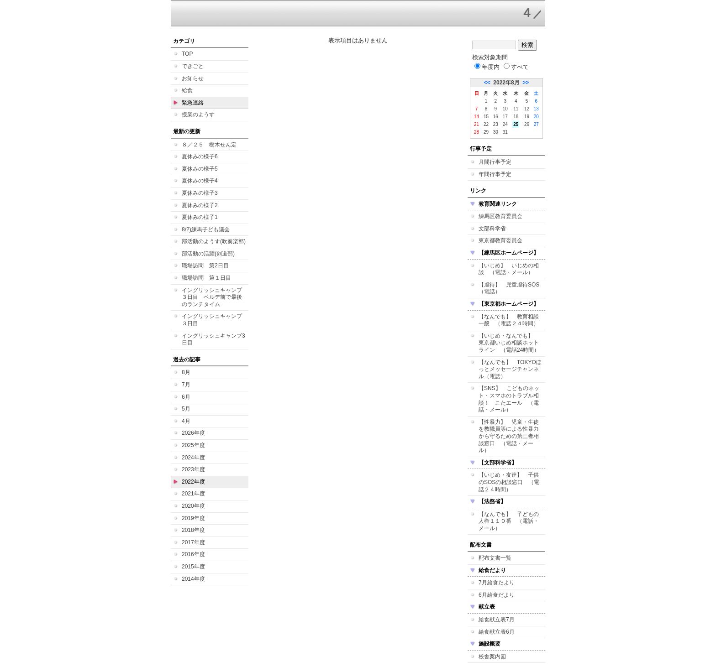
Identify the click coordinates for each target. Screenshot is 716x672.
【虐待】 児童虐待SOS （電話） (512, 288)
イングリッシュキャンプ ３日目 (214, 320)
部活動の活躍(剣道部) (208, 253)
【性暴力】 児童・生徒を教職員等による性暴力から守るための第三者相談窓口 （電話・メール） (509, 436)
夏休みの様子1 (200, 217)
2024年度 (193, 457)
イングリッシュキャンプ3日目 (213, 339)
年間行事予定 (495, 174)
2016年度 (193, 554)
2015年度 (193, 566)
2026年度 (193, 433)
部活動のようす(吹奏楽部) (214, 241)
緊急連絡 (193, 102)
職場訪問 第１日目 (206, 278)
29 (486, 132)
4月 (186, 421)
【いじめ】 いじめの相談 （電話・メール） (509, 269)
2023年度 (193, 469)
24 (505, 124)
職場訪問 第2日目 (205, 265)
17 (505, 116)
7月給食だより (497, 582)
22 (486, 124)
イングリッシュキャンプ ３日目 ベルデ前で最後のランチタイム (214, 297)
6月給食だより (497, 595)
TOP (187, 54)
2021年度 (193, 493)
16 (495, 116)
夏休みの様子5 (200, 169)
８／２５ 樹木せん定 (209, 144)
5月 (186, 409)
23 (495, 124)
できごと (193, 66)
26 (526, 124)
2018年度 (193, 530)
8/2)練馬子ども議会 (206, 229)
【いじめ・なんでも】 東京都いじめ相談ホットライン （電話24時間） (509, 343)
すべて (516, 66)
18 (515, 116)
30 (495, 132)
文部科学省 (492, 228)
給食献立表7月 (497, 619)
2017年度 (193, 542)
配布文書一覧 (495, 558)
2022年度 (193, 482)
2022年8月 (506, 82)
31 (505, 132)
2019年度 (193, 518)
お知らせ (193, 78)
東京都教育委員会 (500, 240)
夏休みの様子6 (200, 156)
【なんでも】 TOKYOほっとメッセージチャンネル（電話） (510, 369)
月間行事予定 (495, 162)
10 (505, 108)
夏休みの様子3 (200, 193)
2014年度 (193, 579)
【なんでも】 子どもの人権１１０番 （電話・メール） (509, 521)
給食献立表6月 (497, 632)
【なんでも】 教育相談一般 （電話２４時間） (509, 320)
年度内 (487, 66)
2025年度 (193, 445)
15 (486, 116)
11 (515, 108)
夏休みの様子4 (200, 180)
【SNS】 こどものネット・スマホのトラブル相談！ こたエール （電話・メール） (509, 399)
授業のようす (198, 114)
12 (526, 108)
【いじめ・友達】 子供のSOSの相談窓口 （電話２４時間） (509, 482)
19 (526, 116)
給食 (187, 90)
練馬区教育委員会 (500, 216)
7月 (186, 384)
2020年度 (193, 506)
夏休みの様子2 (200, 205)
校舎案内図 (492, 656)
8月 (186, 372)
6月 (186, 397)
